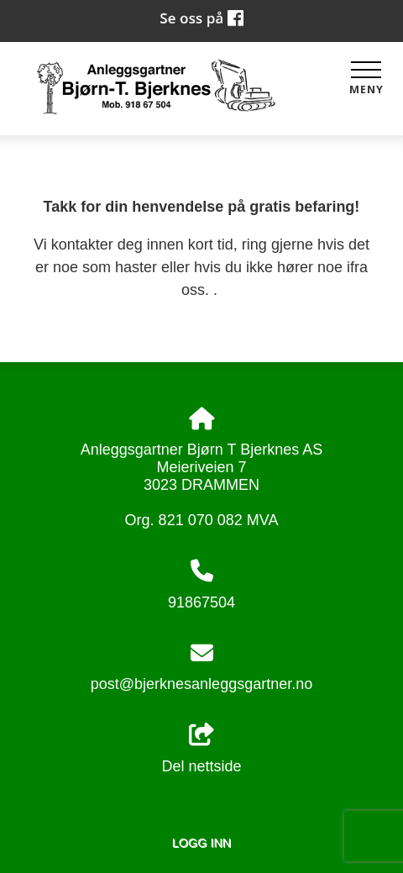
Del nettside (201, 749)
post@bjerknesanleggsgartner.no (201, 684)
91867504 (201, 602)
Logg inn (201, 842)
